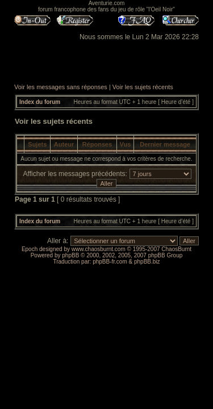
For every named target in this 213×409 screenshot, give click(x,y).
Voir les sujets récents (142, 87)
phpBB (70, 255)
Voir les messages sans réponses (60, 87)
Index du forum (39, 102)
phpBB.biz (147, 261)
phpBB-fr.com (110, 261)
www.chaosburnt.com (99, 249)
